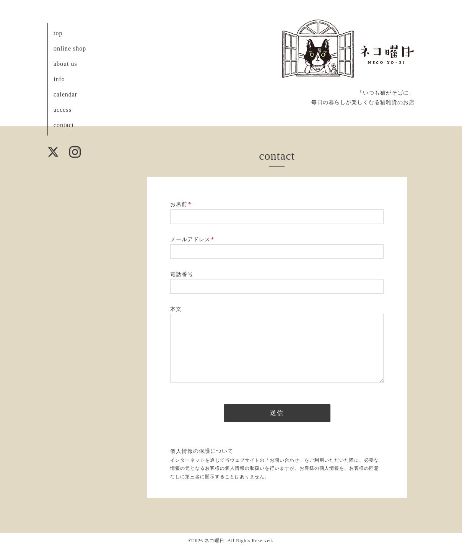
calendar (65, 94)
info (59, 79)
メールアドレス (192, 239)
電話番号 (181, 274)
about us (65, 63)
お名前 (180, 204)
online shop (70, 48)
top (58, 33)
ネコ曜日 (214, 540)
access (63, 109)
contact (64, 125)
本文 (176, 309)
